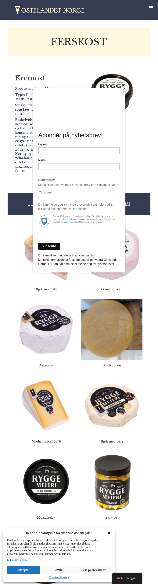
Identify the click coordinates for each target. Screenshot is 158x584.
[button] (109, 533)
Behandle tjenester (18, 560)
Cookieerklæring (59, 577)
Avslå (59, 570)
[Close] (124, 88)
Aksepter (23, 570)
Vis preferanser (94, 570)
